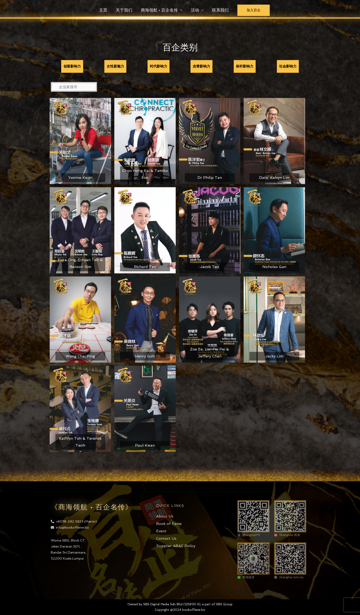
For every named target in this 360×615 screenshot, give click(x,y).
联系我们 (220, 10)
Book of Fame (169, 523)
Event (161, 531)
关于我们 (124, 10)
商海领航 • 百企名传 (159, 10)
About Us (164, 516)
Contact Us (166, 538)
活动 (195, 10)
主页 (103, 10)
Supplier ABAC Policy (175, 546)
